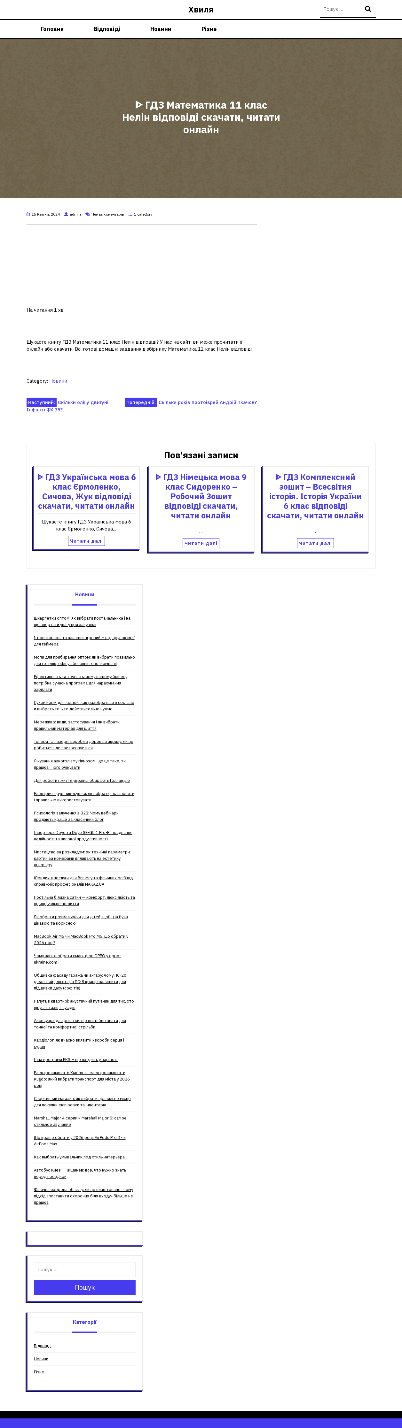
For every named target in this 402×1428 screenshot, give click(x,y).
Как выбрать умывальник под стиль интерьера (79, 1157)
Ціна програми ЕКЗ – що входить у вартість (76, 1059)
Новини (160, 29)
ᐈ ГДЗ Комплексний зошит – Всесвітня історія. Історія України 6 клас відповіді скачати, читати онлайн (315, 496)
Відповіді (107, 29)
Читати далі (86, 541)
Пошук (369, 9)
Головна (52, 29)
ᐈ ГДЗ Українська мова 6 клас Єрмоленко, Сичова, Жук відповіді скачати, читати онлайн (86, 491)
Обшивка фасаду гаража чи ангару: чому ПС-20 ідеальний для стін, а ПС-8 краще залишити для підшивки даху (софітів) (80, 982)
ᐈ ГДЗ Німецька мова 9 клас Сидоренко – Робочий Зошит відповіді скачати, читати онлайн (201, 496)
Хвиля (201, 9)
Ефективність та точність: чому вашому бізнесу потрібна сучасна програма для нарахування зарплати (80, 683)
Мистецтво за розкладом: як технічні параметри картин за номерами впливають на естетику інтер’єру (82, 858)
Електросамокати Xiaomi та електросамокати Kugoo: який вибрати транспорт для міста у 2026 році (82, 1079)
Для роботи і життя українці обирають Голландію (82, 780)
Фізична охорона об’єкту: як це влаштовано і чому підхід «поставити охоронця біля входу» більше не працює (83, 1196)
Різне (209, 29)
